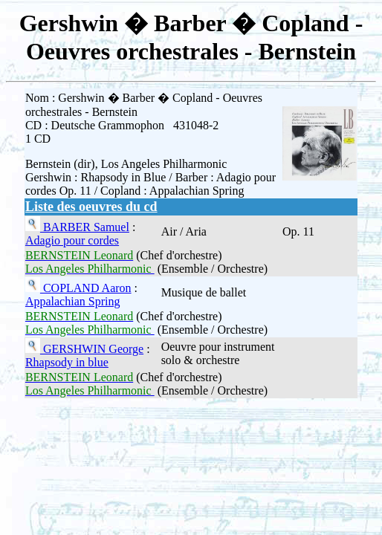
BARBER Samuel (84, 227)
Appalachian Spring (72, 301)
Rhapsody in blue (67, 362)
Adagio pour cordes (72, 240)
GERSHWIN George (91, 349)
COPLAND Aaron (86, 288)
